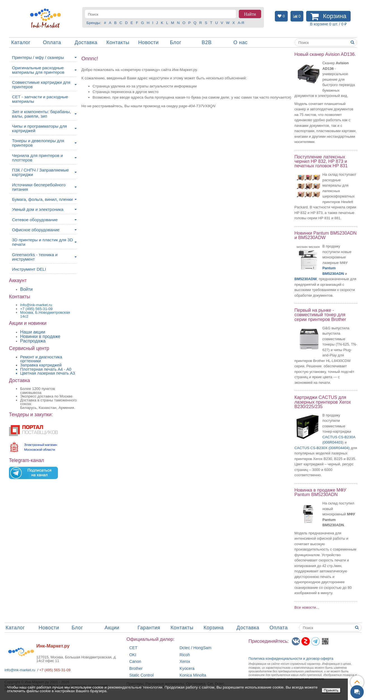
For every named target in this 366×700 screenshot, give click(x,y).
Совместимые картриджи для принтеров (41, 84)
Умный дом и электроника (37, 209)
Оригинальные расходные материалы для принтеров (38, 70)
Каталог (20, 42)
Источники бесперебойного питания (39, 187)
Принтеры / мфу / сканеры (38, 57)
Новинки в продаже (40, 336)
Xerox (185, 661)
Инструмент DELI (29, 269)
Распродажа (33, 341)
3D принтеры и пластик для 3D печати (42, 242)
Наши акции (32, 332)
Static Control (141, 675)
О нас (240, 42)
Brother (136, 668)
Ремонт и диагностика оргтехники (41, 359)
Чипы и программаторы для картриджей (39, 128)
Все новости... (306, 607)
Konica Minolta (193, 675)
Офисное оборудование (36, 229)
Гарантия (149, 627)
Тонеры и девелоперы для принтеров (38, 142)
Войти (26, 289)
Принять (331, 690)
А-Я (241, 23)
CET (133, 648)
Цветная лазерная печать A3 (47, 373)
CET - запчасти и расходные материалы (40, 99)
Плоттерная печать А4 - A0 (45, 369)
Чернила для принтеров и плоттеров (37, 157)
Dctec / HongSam (195, 648)
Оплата (52, 42)
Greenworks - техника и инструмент (35, 256)
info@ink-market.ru (19, 670)
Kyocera (187, 668)
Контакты (118, 42)
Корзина (214, 627)
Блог (175, 42)
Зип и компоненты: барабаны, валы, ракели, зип (41, 113)
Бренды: (93, 23)
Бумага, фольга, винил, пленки (42, 199)
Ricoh (185, 655)
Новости (148, 42)
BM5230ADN (333, 274)
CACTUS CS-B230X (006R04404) (322, 448)
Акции (112, 627)
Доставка (86, 42)
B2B (207, 42)
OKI (132, 655)
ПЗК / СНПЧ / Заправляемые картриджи (40, 172)
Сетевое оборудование (35, 219)
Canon (135, 661)
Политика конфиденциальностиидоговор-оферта (291, 658)
